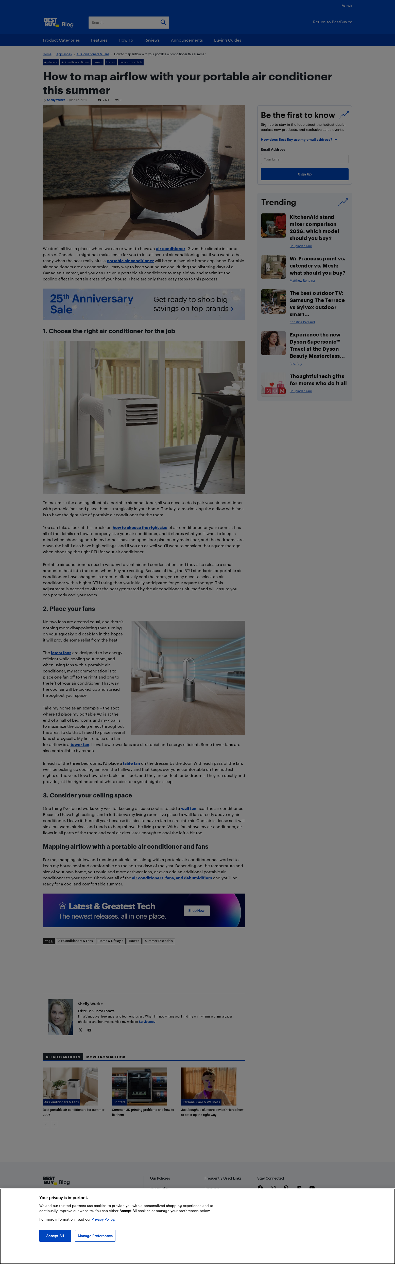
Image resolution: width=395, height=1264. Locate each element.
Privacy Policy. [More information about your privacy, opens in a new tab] (103, 1219)
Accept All (55, 1236)
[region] (197, 1226)
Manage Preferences (95, 1236)
